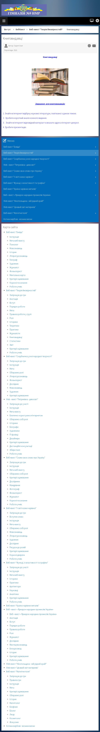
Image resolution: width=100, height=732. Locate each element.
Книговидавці (13, 38)
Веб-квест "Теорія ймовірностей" (45, 29)
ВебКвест (20, 29)
